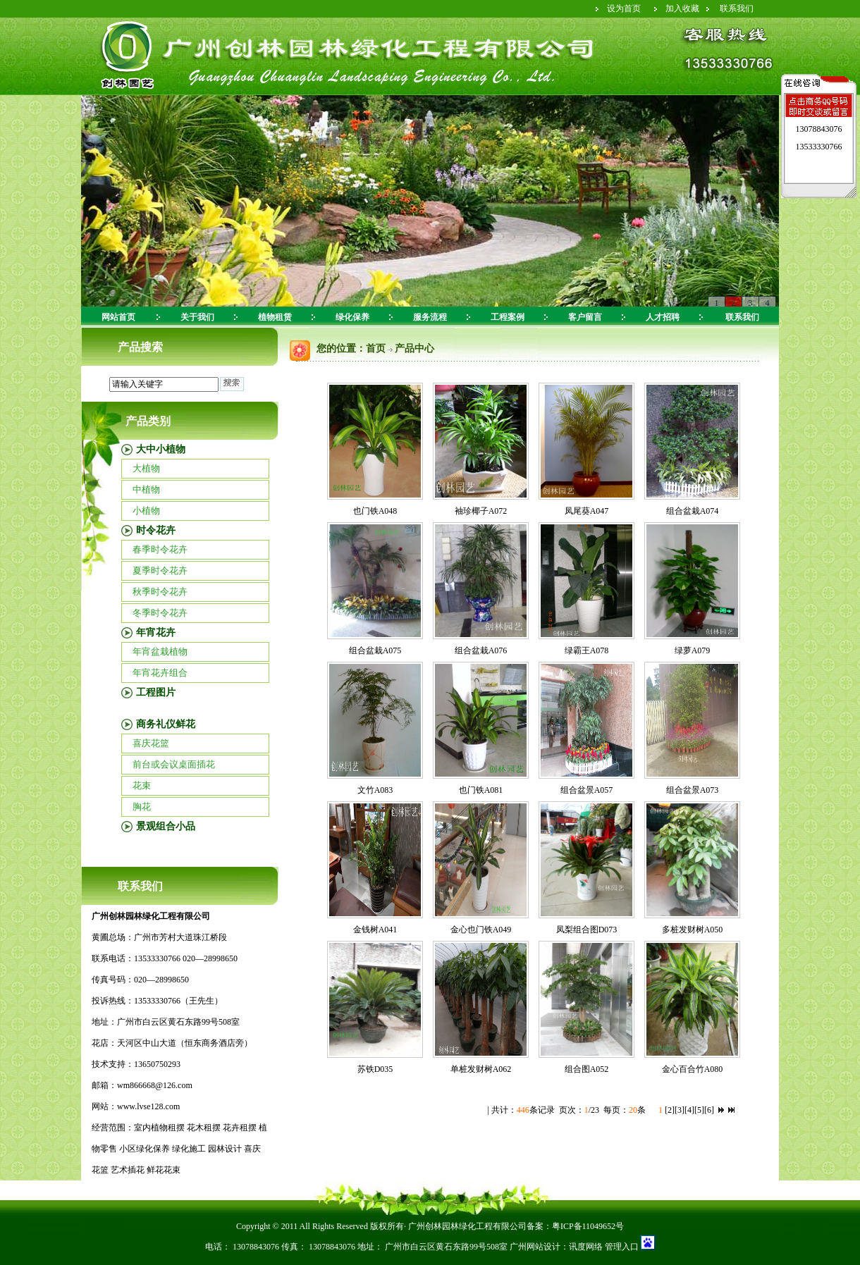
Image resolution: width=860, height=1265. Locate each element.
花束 (142, 785)
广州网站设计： (539, 1247)
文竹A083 (375, 790)
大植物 (146, 468)
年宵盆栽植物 (160, 651)
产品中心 (414, 348)
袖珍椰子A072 (481, 511)
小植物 (146, 510)
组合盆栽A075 (375, 650)
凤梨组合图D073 (587, 929)
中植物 (146, 489)
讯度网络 (586, 1247)
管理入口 (621, 1247)
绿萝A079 (693, 650)
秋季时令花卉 (160, 591)
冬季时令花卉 (160, 612)
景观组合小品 (165, 826)
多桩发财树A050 (692, 929)
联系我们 (737, 8)
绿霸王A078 (587, 650)
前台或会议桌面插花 (174, 764)
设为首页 (624, 8)
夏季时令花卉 (160, 570)
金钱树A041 (375, 929)
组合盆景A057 (586, 790)
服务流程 (430, 317)
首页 (376, 348)
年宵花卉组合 (160, 672)
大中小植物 (160, 449)
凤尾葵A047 (587, 511)
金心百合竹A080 (692, 1069)
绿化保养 (352, 317)
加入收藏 (682, 8)
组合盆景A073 (692, 790)
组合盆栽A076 (481, 650)
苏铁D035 (375, 1069)
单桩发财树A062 (481, 1069)
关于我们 (197, 317)
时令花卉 (156, 530)
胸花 (142, 806)
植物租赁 (275, 317)
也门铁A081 (481, 790)
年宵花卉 (156, 632)
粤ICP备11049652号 (588, 1226)
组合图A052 (587, 1069)
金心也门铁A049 (481, 929)
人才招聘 (663, 317)
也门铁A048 (375, 511)
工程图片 (156, 692)
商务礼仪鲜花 (165, 724)
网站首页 (118, 317)
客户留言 (585, 317)
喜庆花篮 (151, 743)
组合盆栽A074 (692, 511)
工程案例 (507, 317)
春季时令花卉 (160, 549)
